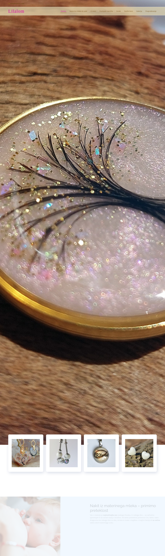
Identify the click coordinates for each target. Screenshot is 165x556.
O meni (93, 11)
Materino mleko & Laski (78, 11)
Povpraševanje (151, 11)
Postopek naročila (106, 11)
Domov (63, 11)
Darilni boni (128, 11)
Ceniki (118, 11)
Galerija (139, 11)
